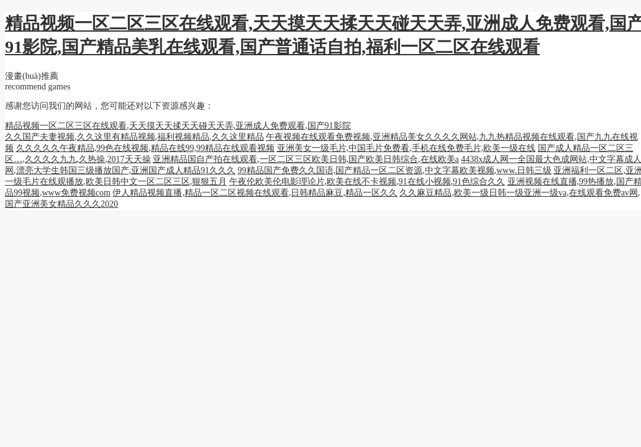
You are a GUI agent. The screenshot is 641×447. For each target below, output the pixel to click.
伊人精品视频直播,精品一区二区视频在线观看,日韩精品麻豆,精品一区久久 (255, 192)
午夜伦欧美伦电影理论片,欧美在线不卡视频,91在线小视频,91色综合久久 (367, 181)
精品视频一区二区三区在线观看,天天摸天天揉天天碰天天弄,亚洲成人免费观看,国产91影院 (178, 125)
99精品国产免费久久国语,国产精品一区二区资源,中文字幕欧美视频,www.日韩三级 (395, 170)
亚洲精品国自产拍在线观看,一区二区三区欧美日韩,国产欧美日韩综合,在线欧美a (306, 159)
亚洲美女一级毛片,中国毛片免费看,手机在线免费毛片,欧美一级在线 (406, 148)
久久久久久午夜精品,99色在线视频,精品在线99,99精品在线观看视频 (145, 148)
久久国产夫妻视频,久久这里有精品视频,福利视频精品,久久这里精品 (134, 137)
